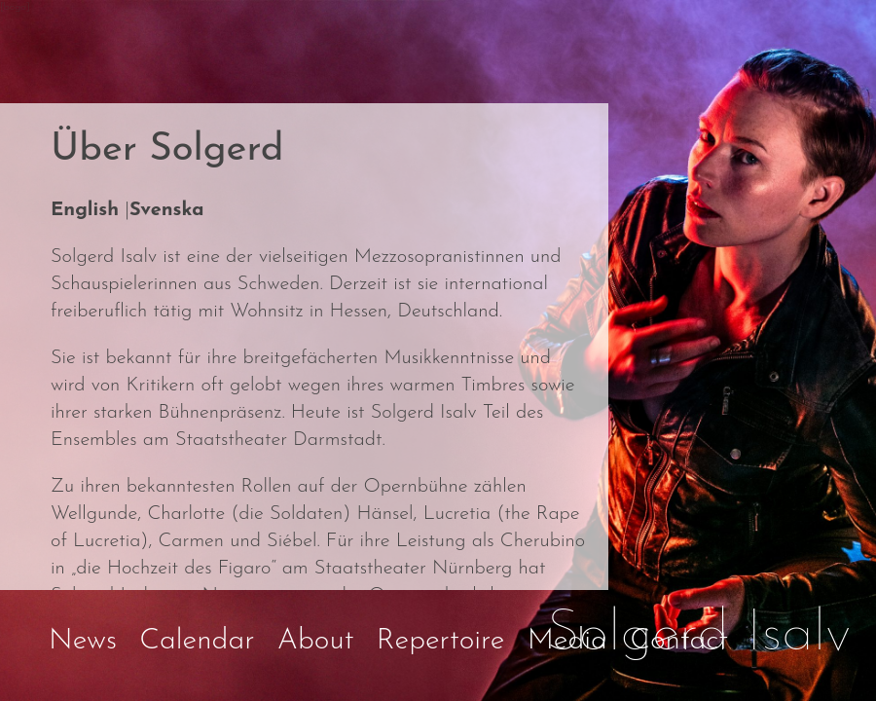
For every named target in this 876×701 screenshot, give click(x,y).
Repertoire (441, 641)
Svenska (166, 210)
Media (567, 641)
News (83, 641)
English (85, 210)
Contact (679, 641)
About (315, 641)
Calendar (196, 641)
